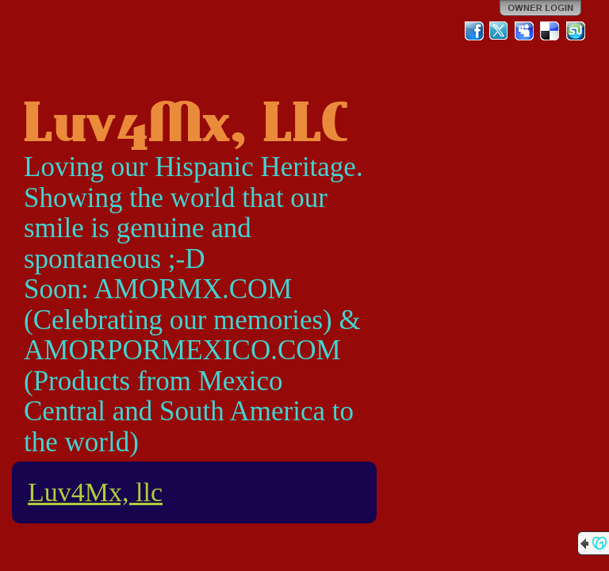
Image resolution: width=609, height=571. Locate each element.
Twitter (499, 31)
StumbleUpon (576, 31)
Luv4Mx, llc (95, 492)
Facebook (474, 31)
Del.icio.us (550, 31)
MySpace (525, 31)
